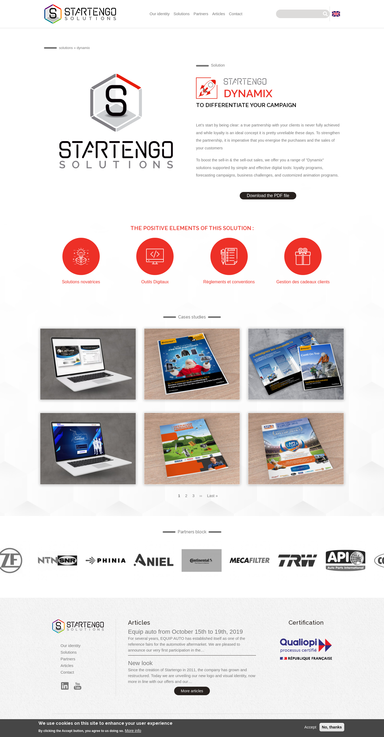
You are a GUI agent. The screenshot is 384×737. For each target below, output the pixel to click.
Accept (310, 729)
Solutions (182, 14)
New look (140, 663)
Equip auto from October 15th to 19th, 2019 (185, 631)
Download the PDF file (268, 195)
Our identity (160, 14)
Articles (218, 14)
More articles (192, 691)
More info (133, 732)
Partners (201, 14)
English (63, 560)
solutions (66, 48)
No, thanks (332, 729)
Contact (235, 14)
